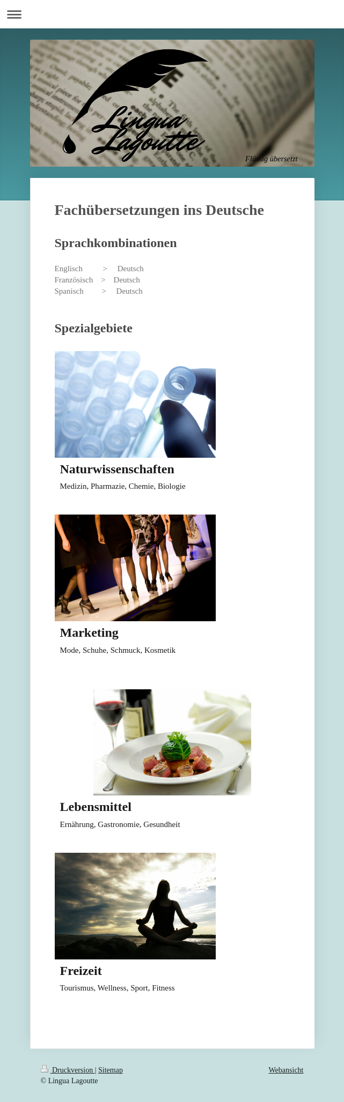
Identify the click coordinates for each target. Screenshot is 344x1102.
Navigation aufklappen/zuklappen (172, 14)
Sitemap (110, 1070)
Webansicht (286, 1070)
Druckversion (68, 1070)
